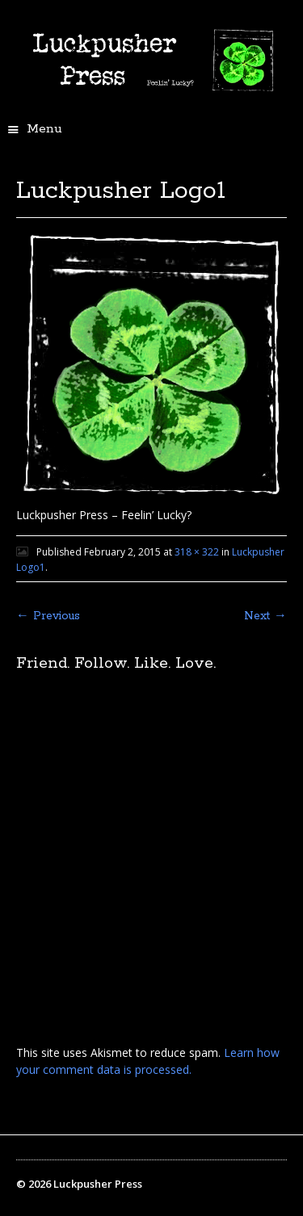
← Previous (48, 616)
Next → (265, 616)
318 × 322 (197, 552)
